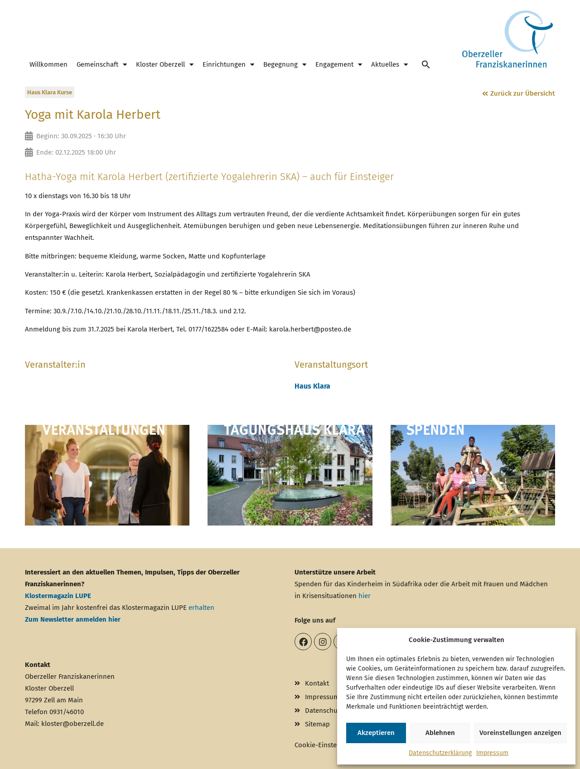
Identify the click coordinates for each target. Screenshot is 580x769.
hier (364, 596)
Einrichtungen (228, 65)
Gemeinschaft (102, 65)
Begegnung (284, 65)
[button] (426, 64)
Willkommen (48, 64)
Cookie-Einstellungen (327, 745)
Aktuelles (389, 65)
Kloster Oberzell (164, 65)
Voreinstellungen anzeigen (520, 733)
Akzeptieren (376, 733)
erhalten (201, 608)
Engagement (338, 65)
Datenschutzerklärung (440, 753)
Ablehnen (440, 733)
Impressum (492, 753)
